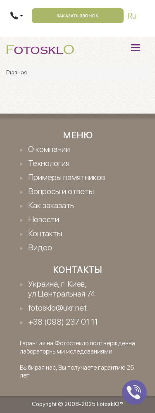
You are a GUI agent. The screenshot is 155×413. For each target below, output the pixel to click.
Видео (40, 247)
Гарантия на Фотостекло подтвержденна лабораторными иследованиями (77, 347)
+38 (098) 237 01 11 (63, 322)
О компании (49, 149)
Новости (43, 219)
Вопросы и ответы (61, 191)
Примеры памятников (66, 177)
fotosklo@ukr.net (57, 308)
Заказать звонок (78, 15)
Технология (48, 163)
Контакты (45, 233)
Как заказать (51, 205)
